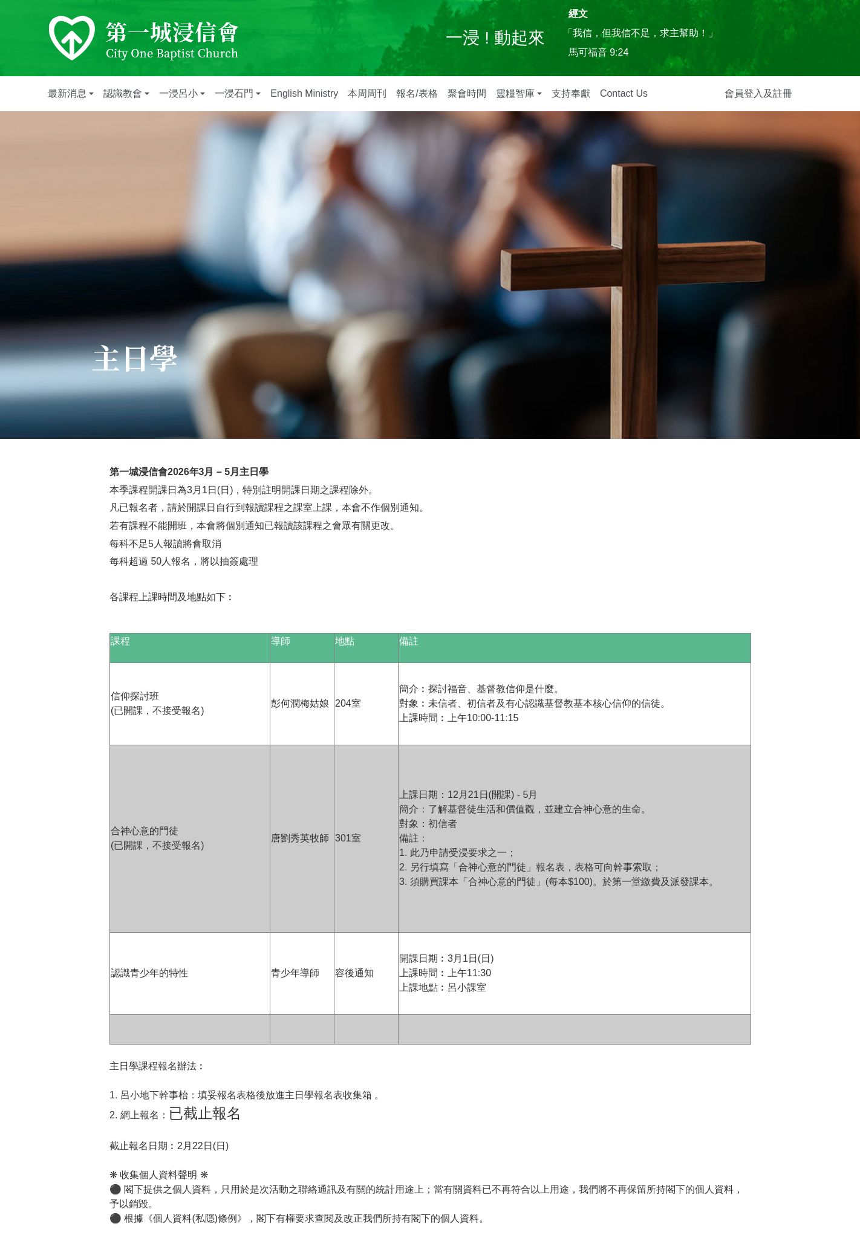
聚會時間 (467, 93)
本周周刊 (367, 93)
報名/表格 (416, 93)
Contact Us (624, 93)
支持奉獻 (571, 93)
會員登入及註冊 (758, 93)
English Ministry (304, 93)
